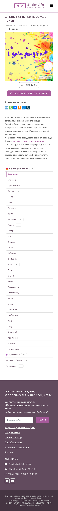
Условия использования (17, 447)
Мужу (10, 304)
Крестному (13, 338)
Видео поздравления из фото (20, 427)
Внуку (10, 281)
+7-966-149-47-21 (28, 474)
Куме (10, 321)
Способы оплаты (13, 442)
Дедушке (12, 259)
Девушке (16, 219)
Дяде (10, 270)
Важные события (17, 360)
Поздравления (12, 432)
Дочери (11, 242)
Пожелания (15, 366)
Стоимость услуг (13, 437)
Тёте (14, 264)
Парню (14, 225)
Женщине (13, 174)
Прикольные (14, 185)
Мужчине (12, 180)
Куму (10, 326)
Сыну (10, 247)
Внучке (11, 276)
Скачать (29, 85)
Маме (10, 197)
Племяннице (13, 287)
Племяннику (13, 292)
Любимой (12, 309)
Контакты (10, 452)
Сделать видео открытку (29, 93)
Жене (10, 298)
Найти (42, 420)
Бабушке (12, 253)
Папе (10, 202)
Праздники (16, 354)
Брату (10, 236)
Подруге (12, 208)
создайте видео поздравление (29, 141)
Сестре (11, 231)
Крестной (12, 332)
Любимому (13, 315)
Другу (10, 214)
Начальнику (13, 349)
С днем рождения (20, 168)
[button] (32, 169)
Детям (14, 191)
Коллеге (11, 343)
